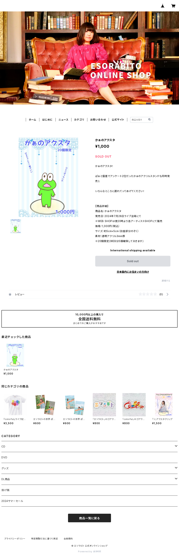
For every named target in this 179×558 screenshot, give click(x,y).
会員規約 (68, 538)
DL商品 (5, 479)
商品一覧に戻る (89, 518)
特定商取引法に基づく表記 (44, 538)
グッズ (4, 468)
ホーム (32, 119)
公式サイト (118, 119)
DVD (4, 457)
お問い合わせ (98, 119)
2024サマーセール (12, 500)
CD (3, 446)
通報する (166, 280)
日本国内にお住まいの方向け (133, 271)
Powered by (89, 551)
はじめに (47, 119)
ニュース (63, 119)
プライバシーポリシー (14, 538)
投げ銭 (5, 490)
